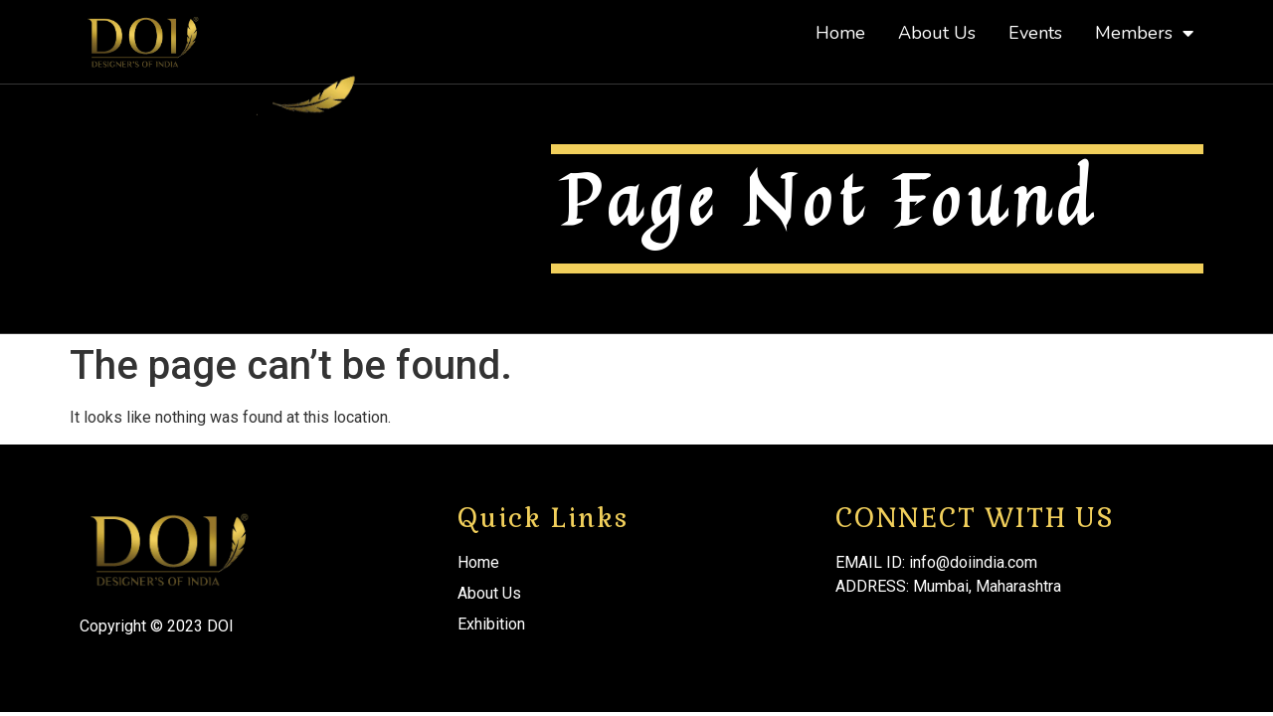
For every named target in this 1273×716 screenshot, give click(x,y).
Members (1144, 33)
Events (1035, 33)
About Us (937, 33)
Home (840, 33)
